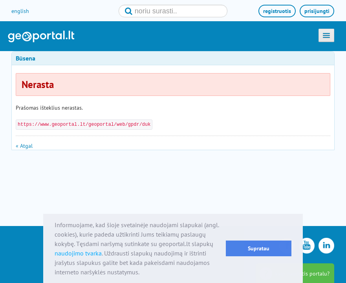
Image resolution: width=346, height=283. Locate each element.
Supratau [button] (258, 248)
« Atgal (24, 145)
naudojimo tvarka (78, 253)
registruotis (277, 11)
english (20, 11)
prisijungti (317, 11)
